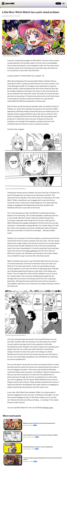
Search (58, 3)
